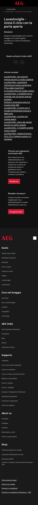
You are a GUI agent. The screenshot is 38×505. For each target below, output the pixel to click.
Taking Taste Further (9, 253)
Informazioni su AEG (8, 432)
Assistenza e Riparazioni (10, 401)
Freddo (4, 276)
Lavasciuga (5, 316)
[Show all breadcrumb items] (3, 9)
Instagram (5, 423)
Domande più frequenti (9, 396)
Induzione (5, 262)
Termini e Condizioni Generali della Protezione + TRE (18, 463)
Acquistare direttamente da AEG (12, 454)
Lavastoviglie (6, 280)
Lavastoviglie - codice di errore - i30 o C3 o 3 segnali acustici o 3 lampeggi (18, 136)
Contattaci (5, 360)
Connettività (6, 285)
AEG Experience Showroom (11, 329)
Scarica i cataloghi (8, 387)
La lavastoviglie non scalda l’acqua (19, 90)
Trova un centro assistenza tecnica (13, 374)
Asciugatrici (5, 311)
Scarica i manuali (7, 383)
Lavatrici (4, 307)
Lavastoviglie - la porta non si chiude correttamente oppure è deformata (17, 110)
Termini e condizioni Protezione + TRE (16, 492)
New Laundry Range (8, 302)
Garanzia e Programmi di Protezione (14, 392)
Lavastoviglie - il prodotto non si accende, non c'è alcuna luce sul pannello (18, 96)
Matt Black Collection (9, 258)
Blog (3, 338)
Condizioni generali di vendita (12, 450)
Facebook (5, 419)
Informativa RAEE (7, 459)
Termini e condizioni (9, 488)
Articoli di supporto (8, 405)
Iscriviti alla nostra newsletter (11, 365)
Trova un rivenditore (8, 369)
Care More (5, 298)
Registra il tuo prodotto (9, 378)
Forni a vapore (6, 267)
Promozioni (5, 334)
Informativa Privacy (8, 347)
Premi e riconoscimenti (9, 436)
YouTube (4, 428)
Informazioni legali (9, 480)
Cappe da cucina (7, 271)
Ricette (4, 343)
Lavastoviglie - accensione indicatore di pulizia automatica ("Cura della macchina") (17, 85)
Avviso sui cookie (8, 484)
